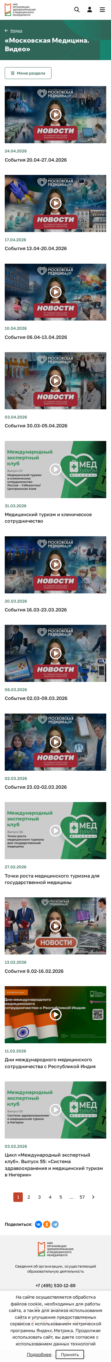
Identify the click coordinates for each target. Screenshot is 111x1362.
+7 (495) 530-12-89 (55, 1285)
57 (82, 1197)
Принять (70, 1354)
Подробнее (39, 1354)
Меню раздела (31, 73)
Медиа (16, 30)
